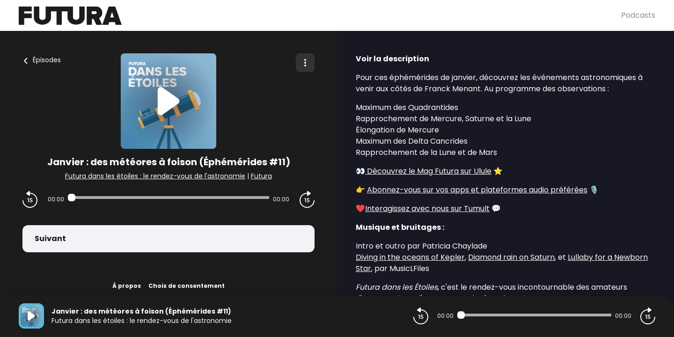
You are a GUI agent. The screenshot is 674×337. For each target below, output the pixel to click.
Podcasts (638, 15)
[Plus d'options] (305, 62)
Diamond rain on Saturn (511, 257)
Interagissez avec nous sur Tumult (427, 208)
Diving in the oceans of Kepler (410, 257)
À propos (126, 286)
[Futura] (320, 16)
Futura (261, 176)
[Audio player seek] (168, 197)
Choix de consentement (186, 286)
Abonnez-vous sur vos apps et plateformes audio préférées (477, 189)
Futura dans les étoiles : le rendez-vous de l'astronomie (155, 176)
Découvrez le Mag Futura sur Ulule (428, 171)
